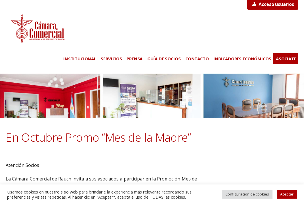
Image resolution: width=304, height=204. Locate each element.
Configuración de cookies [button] (247, 194)
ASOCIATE (286, 58)
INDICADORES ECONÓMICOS (242, 58)
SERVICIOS (111, 58)
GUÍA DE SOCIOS (164, 58)
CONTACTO (197, 58)
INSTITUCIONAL (79, 58)
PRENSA (134, 58)
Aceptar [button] (286, 194)
